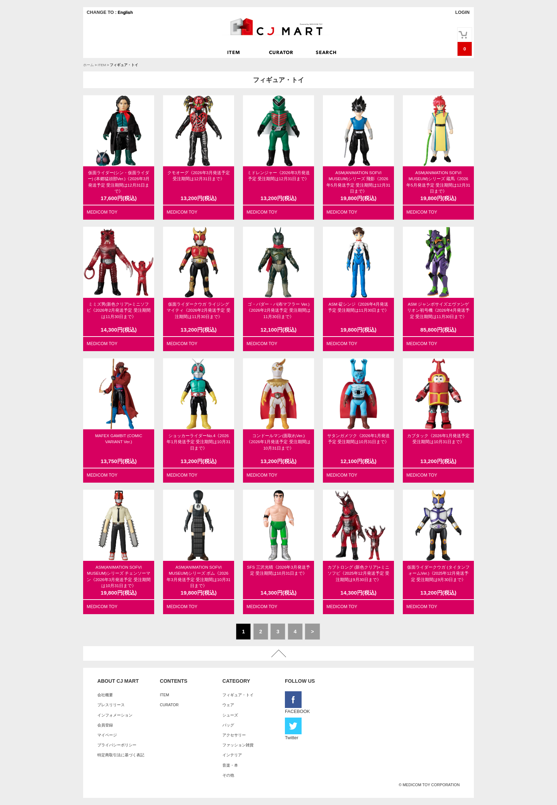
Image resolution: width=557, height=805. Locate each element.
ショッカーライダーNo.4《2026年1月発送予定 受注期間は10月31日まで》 (198, 442)
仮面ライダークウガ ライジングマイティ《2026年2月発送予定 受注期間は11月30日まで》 (198, 310)
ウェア (228, 705)
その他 (228, 775)
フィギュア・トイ (238, 695)
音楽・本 (230, 765)
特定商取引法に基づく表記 (120, 755)
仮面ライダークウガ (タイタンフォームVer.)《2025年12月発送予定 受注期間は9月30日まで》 (438, 573)
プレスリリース (111, 705)
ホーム (88, 65)
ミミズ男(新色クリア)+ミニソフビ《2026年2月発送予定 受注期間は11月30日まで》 (118, 310)
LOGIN (462, 12)
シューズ (230, 715)
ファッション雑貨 (238, 745)
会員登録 (105, 725)
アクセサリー (234, 735)
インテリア (232, 755)
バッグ (228, 725)
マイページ (107, 735)
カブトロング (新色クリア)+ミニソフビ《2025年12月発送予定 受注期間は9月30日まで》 (358, 573)
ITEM (102, 65)
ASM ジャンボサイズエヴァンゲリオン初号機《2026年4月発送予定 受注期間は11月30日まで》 (438, 310)
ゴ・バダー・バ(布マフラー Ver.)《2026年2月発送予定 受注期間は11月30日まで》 (278, 310)
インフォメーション (115, 715)
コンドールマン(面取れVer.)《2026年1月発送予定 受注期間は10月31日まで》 (278, 442)
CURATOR (169, 705)
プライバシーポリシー (116, 745)
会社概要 (105, 695)
